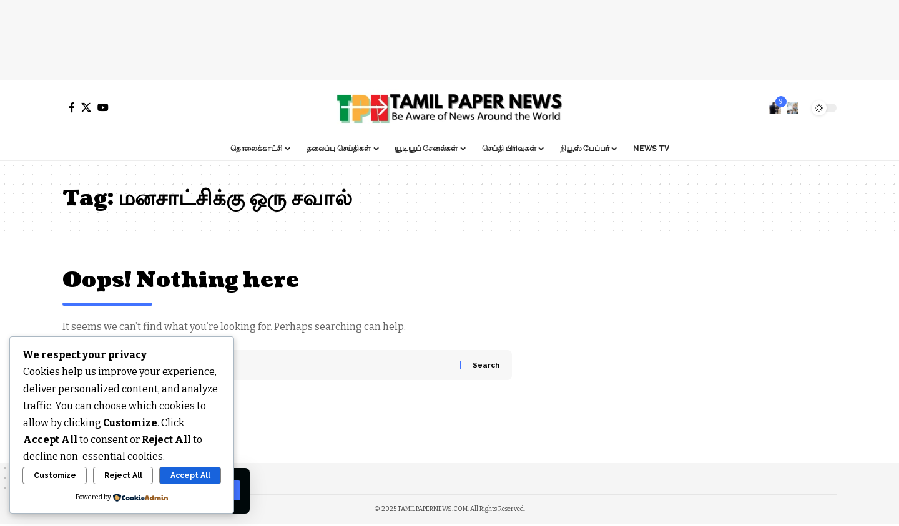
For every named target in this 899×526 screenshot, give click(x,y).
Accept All (190, 475)
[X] (86, 107)
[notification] (775, 108)
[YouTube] (103, 107)
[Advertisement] (449, 37)
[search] (792, 108)
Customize (55, 475)
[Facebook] (72, 107)
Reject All (123, 475)
